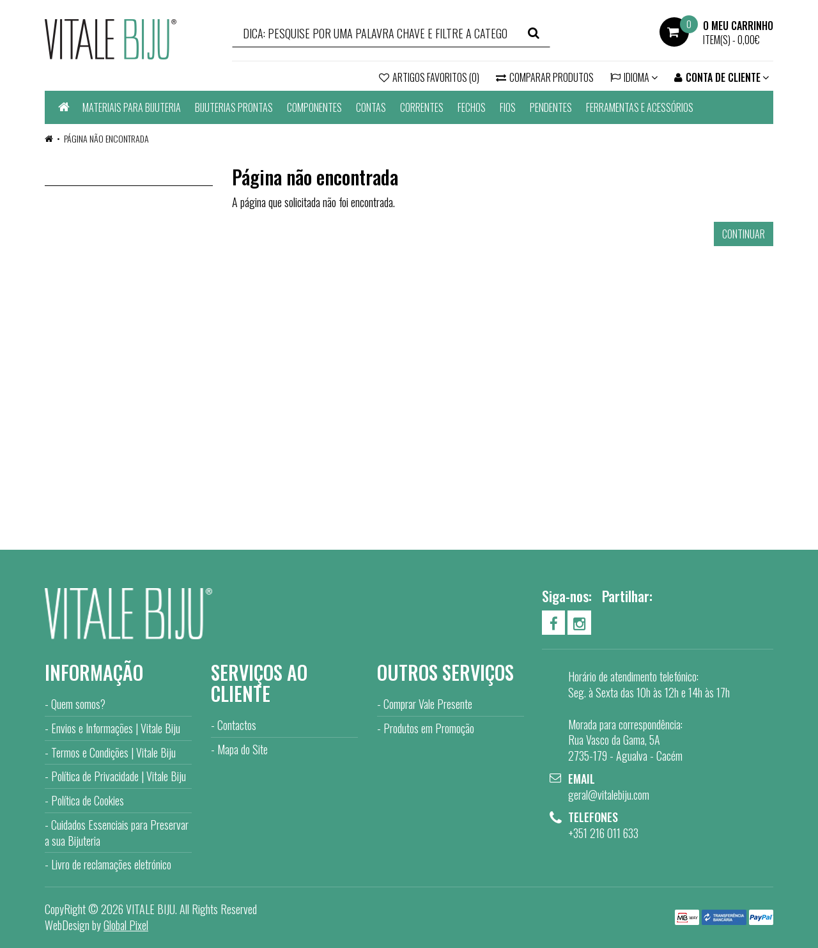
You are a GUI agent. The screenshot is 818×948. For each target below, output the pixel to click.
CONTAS (371, 107)
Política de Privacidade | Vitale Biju (118, 776)
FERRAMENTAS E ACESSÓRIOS (639, 107)
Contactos (236, 725)
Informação (94, 672)
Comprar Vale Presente (427, 703)
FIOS (508, 107)
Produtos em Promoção (428, 728)
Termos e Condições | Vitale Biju (113, 752)
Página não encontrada (106, 138)
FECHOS (472, 107)
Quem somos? (78, 703)
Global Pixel (126, 925)
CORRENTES (422, 107)
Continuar (743, 234)
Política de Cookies (87, 800)
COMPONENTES (314, 107)
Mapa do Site (242, 749)
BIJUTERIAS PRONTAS (234, 107)
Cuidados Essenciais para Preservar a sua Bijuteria (117, 832)
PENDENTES (551, 107)
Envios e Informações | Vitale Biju (115, 728)
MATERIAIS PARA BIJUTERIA (131, 107)
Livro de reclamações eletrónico (111, 864)
